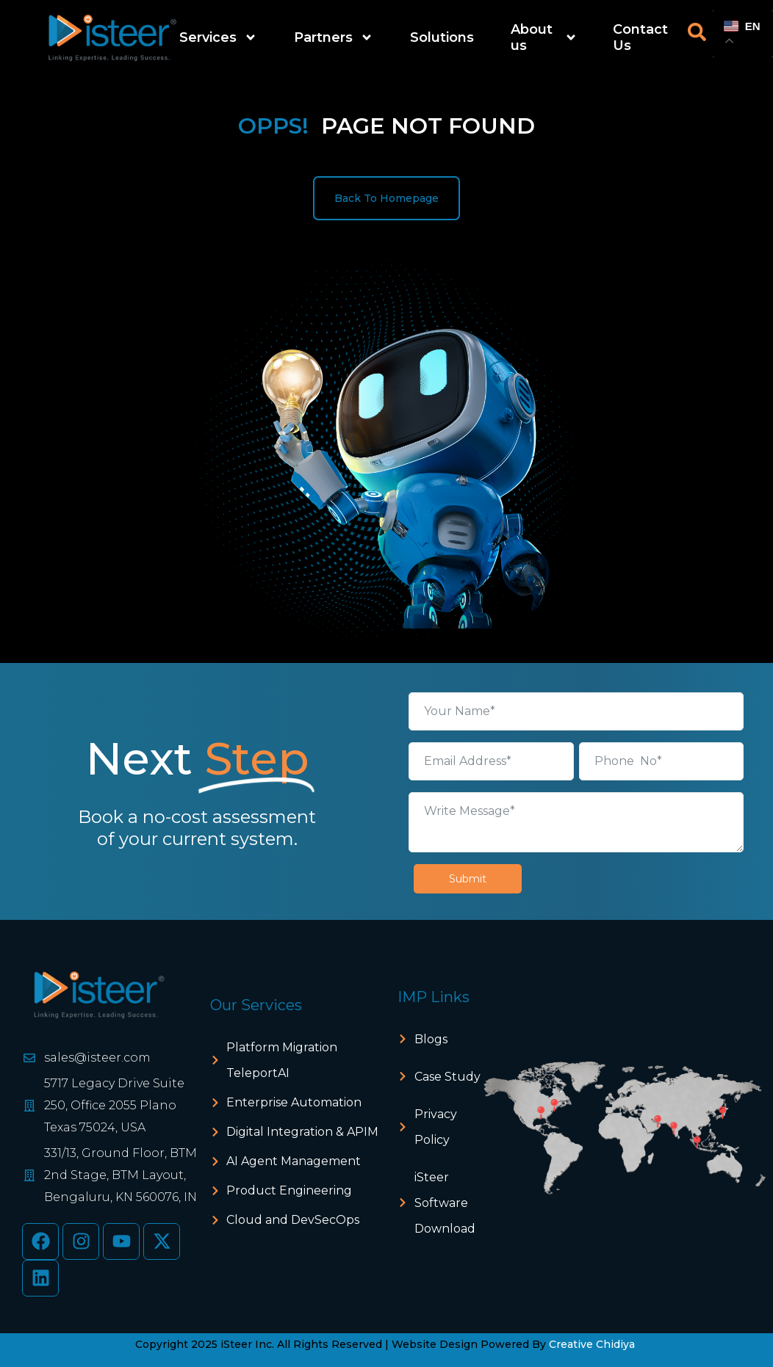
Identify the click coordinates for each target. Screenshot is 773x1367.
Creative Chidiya (592, 1344)
